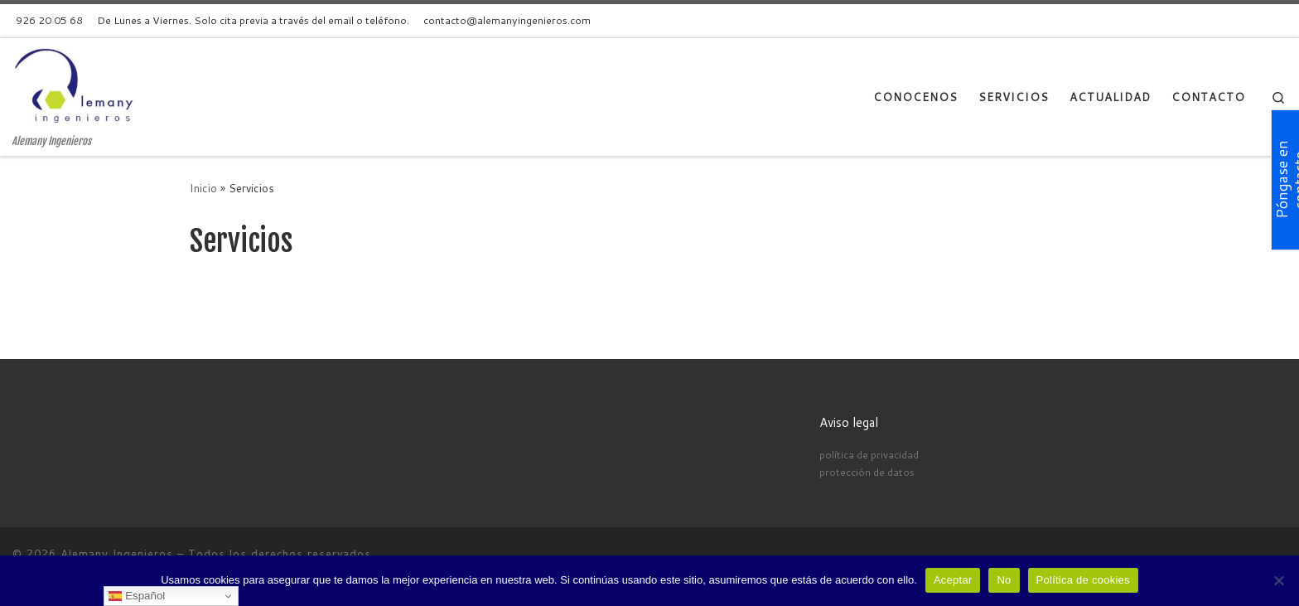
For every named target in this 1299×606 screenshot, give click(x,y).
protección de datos (867, 471)
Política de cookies (1083, 580)
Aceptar (953, 580)
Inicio (203, 188)
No (1004, 580)
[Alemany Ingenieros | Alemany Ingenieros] (78, 86)
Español (137, 596)
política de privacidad (869, 454)
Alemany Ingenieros (116, 553)
